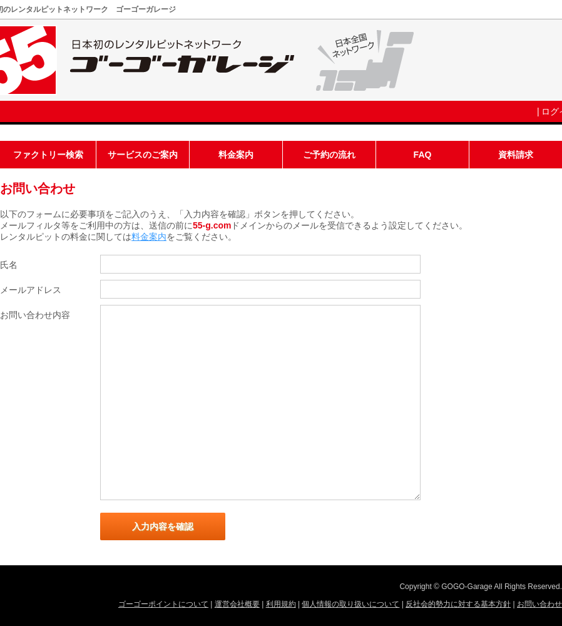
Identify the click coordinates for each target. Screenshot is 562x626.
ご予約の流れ (329, 155)
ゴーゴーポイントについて (163, 604)
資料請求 (515, 155)
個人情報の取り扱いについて (350, 604)
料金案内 (235, 155)
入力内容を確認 (162, 526)
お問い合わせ (539, 604)
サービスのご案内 (143, 155)
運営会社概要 (237, 604)
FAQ (423, 155)
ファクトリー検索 (48, 155)
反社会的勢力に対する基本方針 (458, 604)
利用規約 (281, 604)
